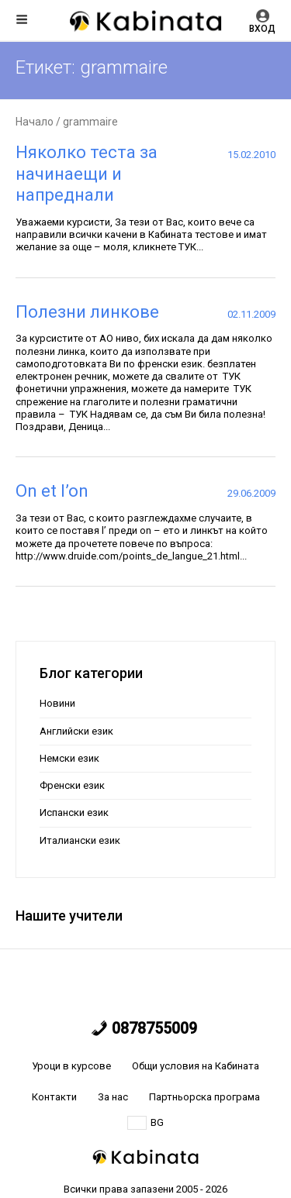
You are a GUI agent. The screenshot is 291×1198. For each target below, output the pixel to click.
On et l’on (52, 491)
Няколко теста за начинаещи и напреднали (87, 174)
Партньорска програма (204, 1097)
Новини (57, 703)
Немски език (69, 758)
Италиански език (80, 840)
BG (145, 1123)
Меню (22, 19)
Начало (35, 121)
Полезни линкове (87, 312)
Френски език (72, 785)
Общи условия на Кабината (195, 1066)
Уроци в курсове (71, 1066)
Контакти (54, 1097)
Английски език (76, 731)
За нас (113, 1097)
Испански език (74, 812)
